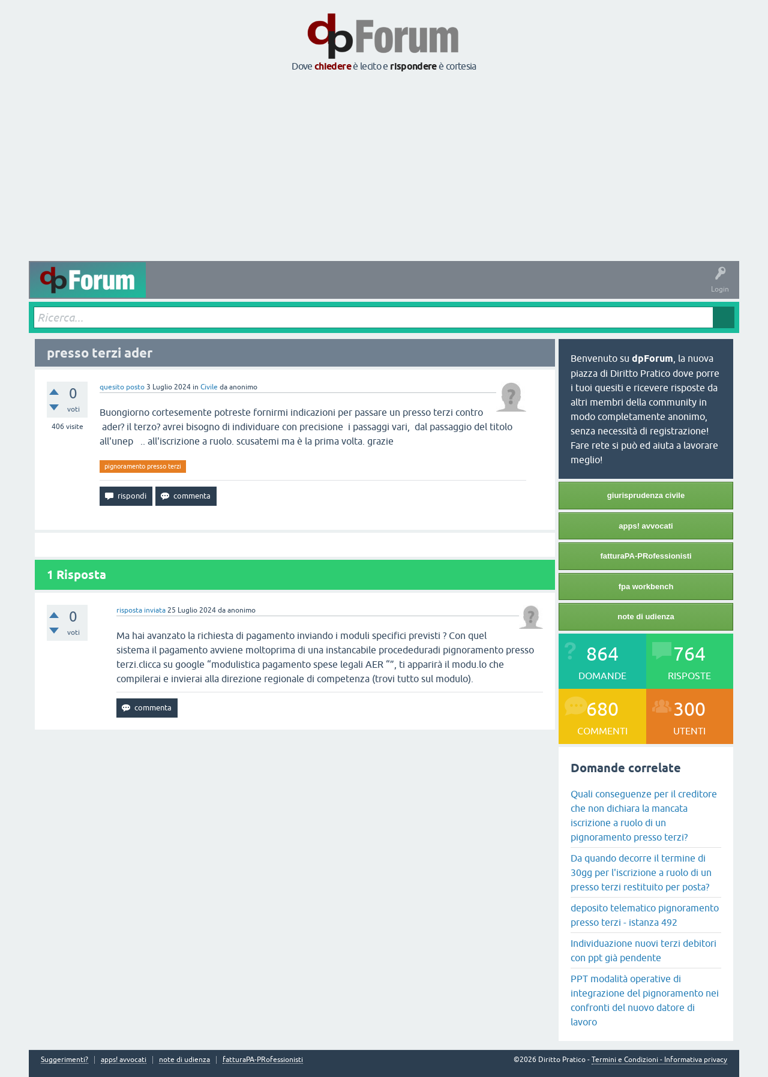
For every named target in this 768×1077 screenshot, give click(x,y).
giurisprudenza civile (646, 495)
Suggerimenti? (64, 1060)
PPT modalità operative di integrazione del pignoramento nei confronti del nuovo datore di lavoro (645, 1000)
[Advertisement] (384, 167)
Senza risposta (260, 288)
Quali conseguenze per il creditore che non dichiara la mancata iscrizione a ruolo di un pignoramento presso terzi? (644, 815)
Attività (167, 288)
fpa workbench (646, 586)
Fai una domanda (447, 288)
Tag (309, 288)
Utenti (394, 288)
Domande (207, 288)
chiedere (332, 66)
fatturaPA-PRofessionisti (645, 555)
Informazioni (511, 288)
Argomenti (351, 288)
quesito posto (122, 387)
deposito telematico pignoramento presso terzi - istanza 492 (645, 915)
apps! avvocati (646, 525)
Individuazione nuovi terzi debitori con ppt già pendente (643, 950)
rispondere (413, 66)
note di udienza (645, 616)
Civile (209, 387)
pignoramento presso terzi (142, 466)
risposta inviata (141, 610)
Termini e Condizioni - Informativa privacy (659, 1059)
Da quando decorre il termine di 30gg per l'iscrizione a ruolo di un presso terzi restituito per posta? (641, 872)
